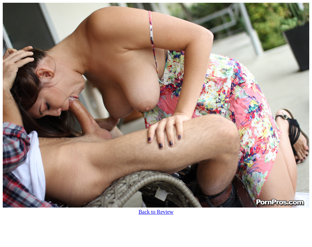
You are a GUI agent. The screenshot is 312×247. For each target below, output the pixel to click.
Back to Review (155, 212)
